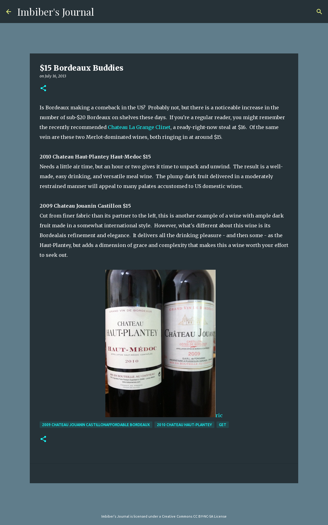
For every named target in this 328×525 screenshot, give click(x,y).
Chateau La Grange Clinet (139, 127)
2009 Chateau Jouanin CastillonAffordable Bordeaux (96, 425)
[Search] (319, 11)
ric (164, 344)
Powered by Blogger (164, 504)
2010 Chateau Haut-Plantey (184, 425)
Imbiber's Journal (55, 11)
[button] (43, 88)
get (222, 425)
